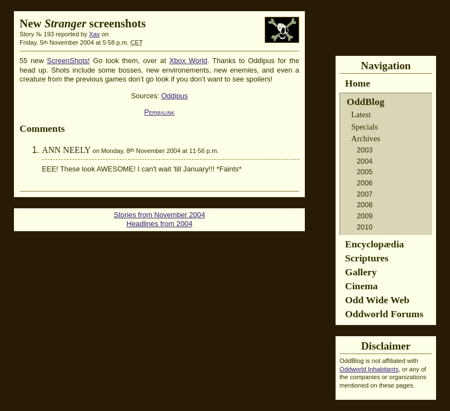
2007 (364, 194)
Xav (94, 34)
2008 (364, 204)
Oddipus (174, 96)
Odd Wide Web (377, 299)
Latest (361, 114)
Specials (364, 126)
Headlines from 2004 (159, 223)
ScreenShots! (68, 60)
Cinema (361, 285)
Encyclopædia (374, 244)
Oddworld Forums (384, 313)
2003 (364, 150)
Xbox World (188, 60)
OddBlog (365, 101)
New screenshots (83, 23)
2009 (364, 216)
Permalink (159, 112)
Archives (365, 138)
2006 (364, 183)
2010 (364, 227)
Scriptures (367, 258)
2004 (364, 161)
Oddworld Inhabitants (369, 369)
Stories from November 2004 (159, 215)
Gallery (361, 272)
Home (357, 83)
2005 (364, 172)
